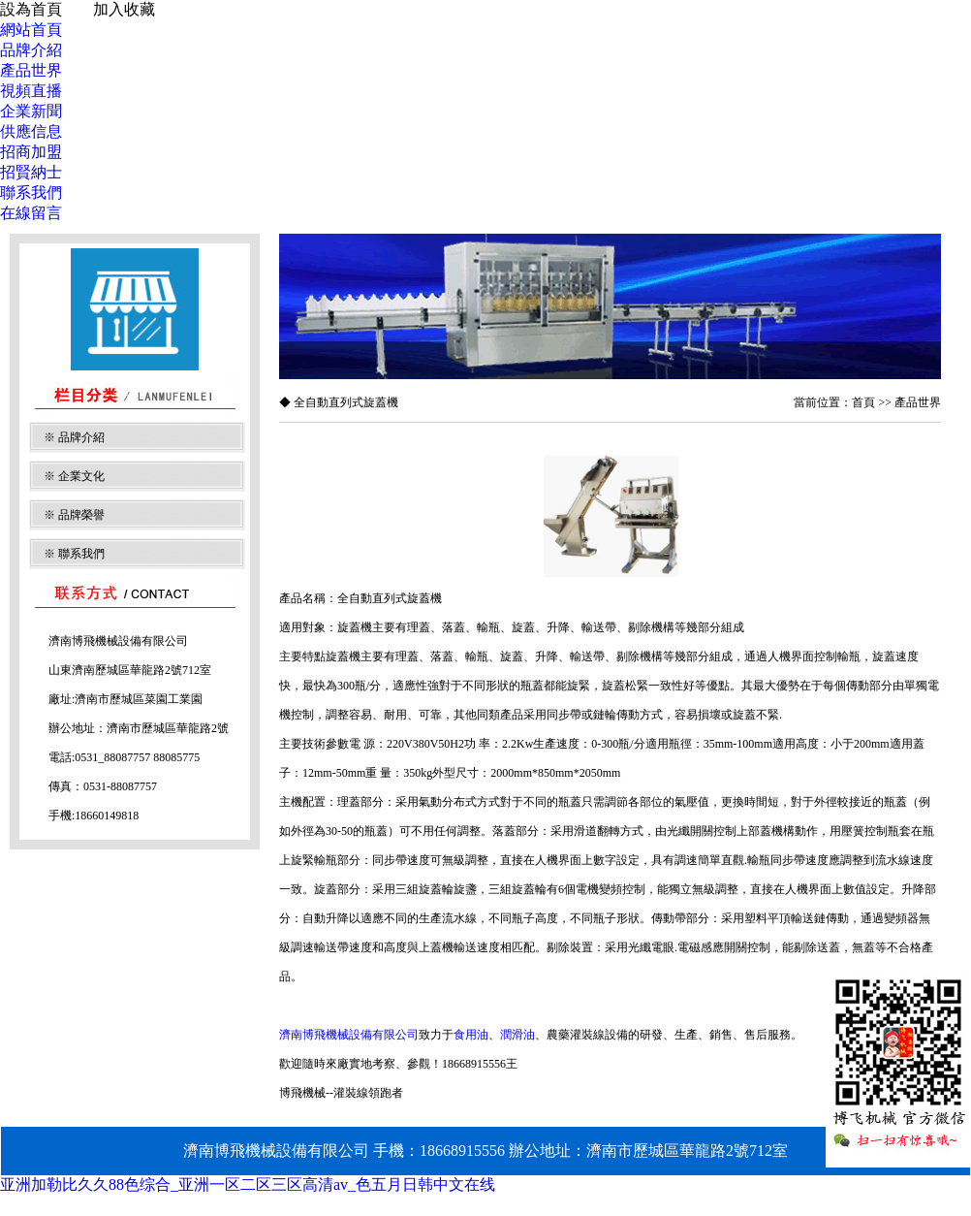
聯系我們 (31, 192)
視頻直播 (31, 90)
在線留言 (31, 213)
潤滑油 (517, 1034)
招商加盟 (31, 152)
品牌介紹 (31, 50)
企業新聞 (31, 111)
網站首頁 (31, 29)
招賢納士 (31, 172)
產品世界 (31, 70)
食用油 (471, 1034)
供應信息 (31, 131)
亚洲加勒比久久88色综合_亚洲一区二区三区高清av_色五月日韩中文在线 (247, 1184)
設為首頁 (31, 9)
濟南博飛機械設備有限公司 (349, 1034)
